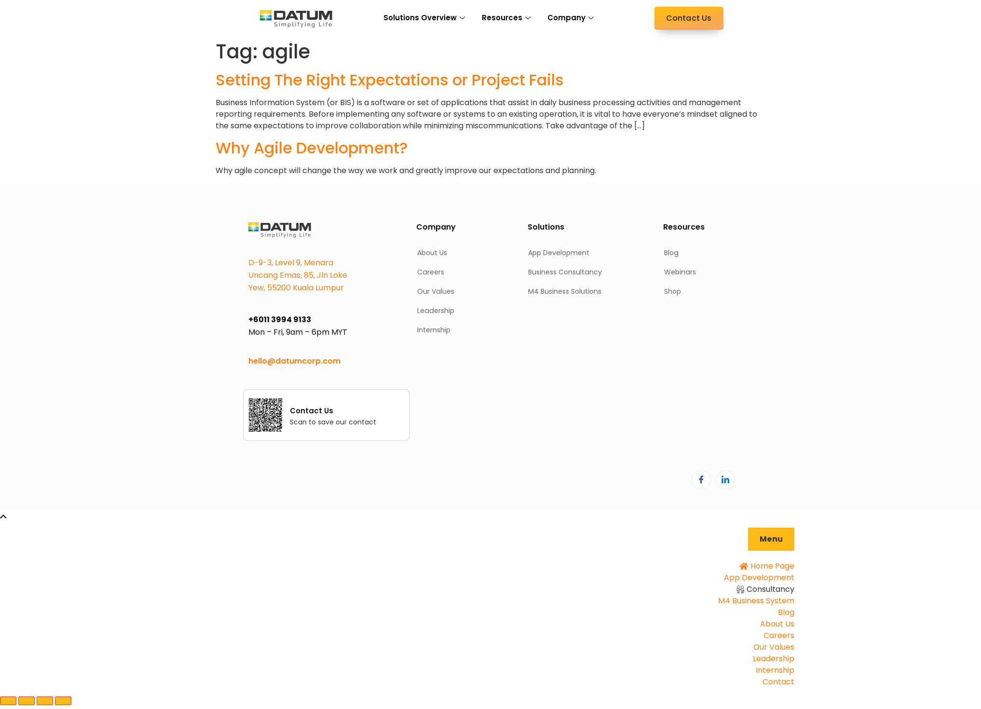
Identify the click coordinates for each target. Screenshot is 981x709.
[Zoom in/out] (8, 700)
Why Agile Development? (312, 148)
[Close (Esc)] (63, 700)
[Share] (45, 700)
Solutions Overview (425, 18)
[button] (771, 539)
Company (571, 18)
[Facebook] (701, 480)
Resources (507, 18)
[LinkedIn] (725, 480)
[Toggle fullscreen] (26, 700)
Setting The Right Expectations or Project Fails (390, 80)
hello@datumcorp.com (294, 361)
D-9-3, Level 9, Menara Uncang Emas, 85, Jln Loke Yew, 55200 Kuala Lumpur (297, 275)
